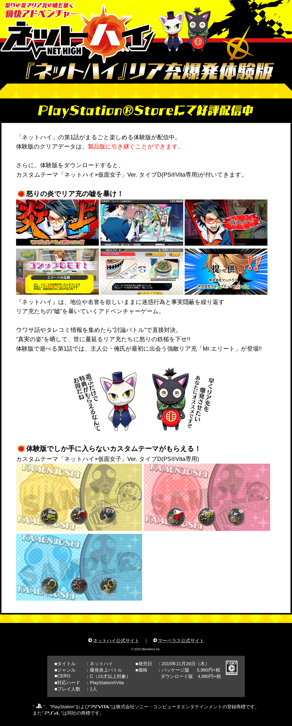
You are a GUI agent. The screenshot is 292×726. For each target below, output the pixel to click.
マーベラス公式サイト (181, 640)
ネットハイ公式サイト (116, 640)
